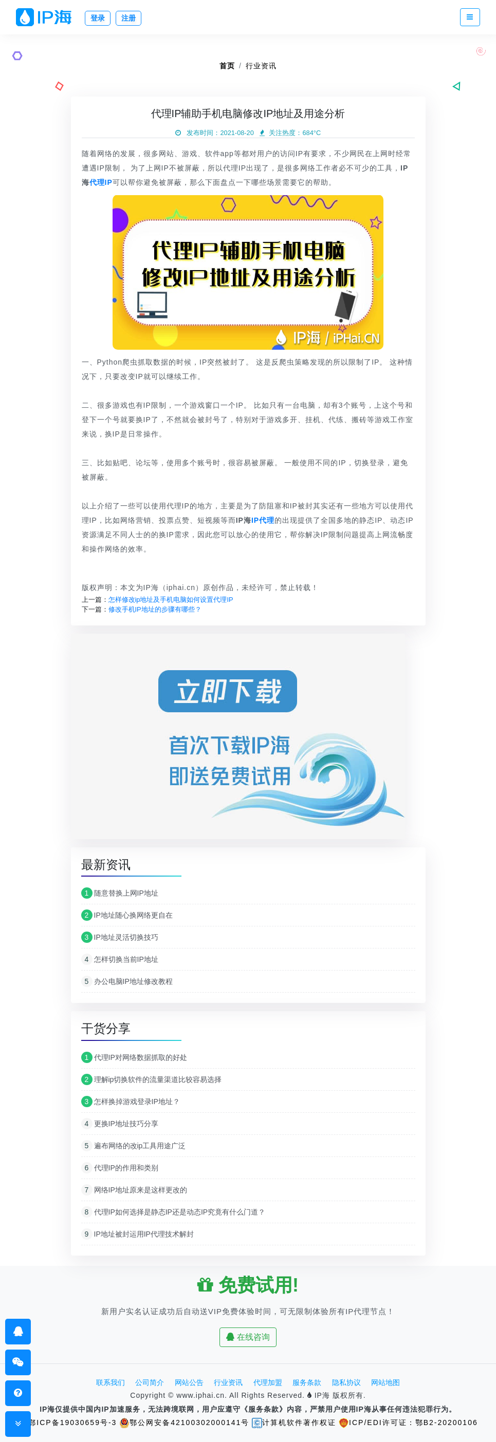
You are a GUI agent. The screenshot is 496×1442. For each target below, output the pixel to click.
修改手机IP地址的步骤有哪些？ (154, 609)
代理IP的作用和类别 (119, 1168)
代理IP (101, 182)
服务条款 (306, 1382)
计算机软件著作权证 (294, 1422)
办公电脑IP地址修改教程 (127, 981)
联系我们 (110, 1382)
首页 (227, 66)
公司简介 (149, 1382)
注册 (128, 18)
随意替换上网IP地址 (119, 893)
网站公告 (189, 1382)
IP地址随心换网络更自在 (127, 915)
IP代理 (262, 520)
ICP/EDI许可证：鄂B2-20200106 (408, 1422)
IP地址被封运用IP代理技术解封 (137, 1234)
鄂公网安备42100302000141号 (184, 1422)
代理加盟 (267, 1382)
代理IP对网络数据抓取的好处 (134, 1057)
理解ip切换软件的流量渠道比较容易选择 (151, 1079)
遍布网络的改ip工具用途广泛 (133, 1146)
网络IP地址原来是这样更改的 (134, 1190)
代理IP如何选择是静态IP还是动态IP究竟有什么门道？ (173, 1212)
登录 (97, 18)
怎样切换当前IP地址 (119, 959)
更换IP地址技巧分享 (119, 1124)
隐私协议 (346, 1382)
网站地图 (385, 1382)
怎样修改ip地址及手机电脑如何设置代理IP (170, 599)
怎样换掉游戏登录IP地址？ (130, 1101)
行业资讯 (261, 66)
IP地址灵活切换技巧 (119, 937)
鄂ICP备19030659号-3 (67, 1422)
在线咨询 (247, 1337)
